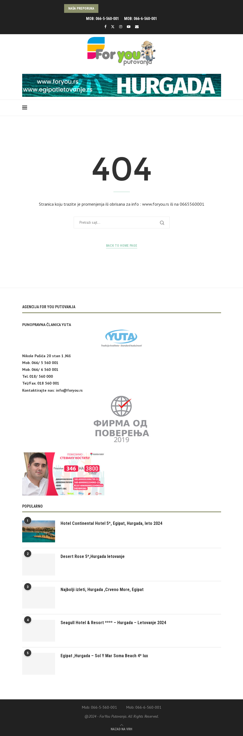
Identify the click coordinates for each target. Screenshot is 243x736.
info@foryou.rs (69, 390)
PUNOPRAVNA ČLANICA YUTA (46, 324)
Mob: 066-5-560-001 (102, 18)
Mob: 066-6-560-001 (140, 18)
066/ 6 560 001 (45, 369)
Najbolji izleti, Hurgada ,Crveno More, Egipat (102, 589)
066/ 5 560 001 (45, 362)
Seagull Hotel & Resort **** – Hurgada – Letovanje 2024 (113, 622)
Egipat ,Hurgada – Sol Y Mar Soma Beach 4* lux (104, 655)
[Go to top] (121, 728)
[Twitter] (113, 26)
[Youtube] (128, 26)
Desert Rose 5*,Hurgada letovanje (93, 556)
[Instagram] (120, 26)
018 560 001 (48, 383)
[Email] (137, 26)
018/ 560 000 (41, 376)
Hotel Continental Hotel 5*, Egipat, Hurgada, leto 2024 (111, 523)
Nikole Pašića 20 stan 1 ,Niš (46, 355)
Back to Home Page (121, 246)
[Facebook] (105, 26)
